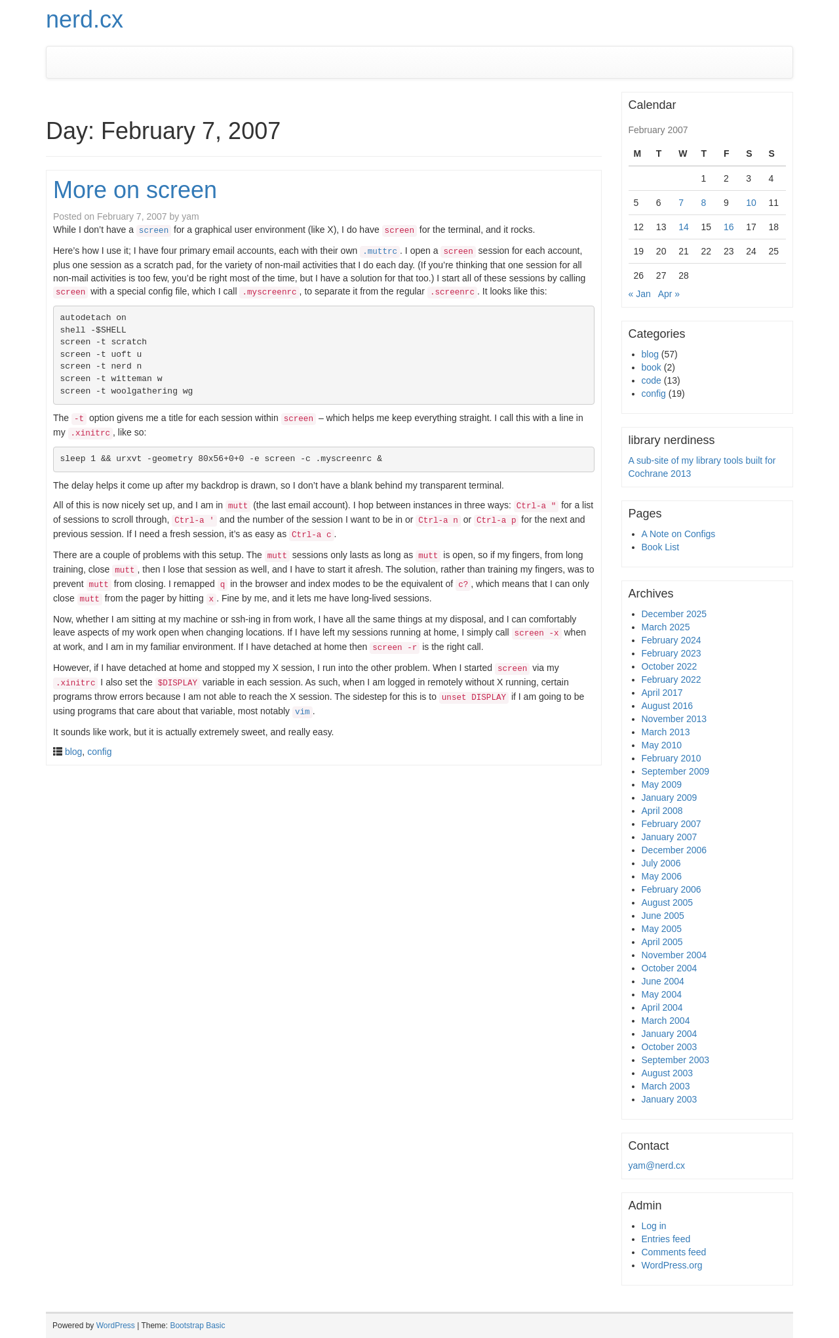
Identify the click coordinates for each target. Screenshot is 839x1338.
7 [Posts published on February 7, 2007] (681, 202)
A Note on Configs (679, 534)
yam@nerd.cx (657, 1165)
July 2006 (661, 863)
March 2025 (666, 627)
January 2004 (669, 1033)
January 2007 (669, 837)
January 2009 (669, 797)
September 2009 (676, 771)
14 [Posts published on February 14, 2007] (683, 227)
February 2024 (671, 640)
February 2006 (671, 889)
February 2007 (671, 824)
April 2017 (662, 692)
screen (153, 230)
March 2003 (666, 1086)
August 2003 (667, 1073)
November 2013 (674, 719)
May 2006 (662, 876)
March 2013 (666, 732)
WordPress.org (672, 1265)
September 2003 (676, 1060)
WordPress (115, 1325)
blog (73, 751)
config (99, 751)
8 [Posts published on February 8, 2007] (704, 202)
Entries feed (666, 1239)
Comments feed (674, 1252)
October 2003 (669, 1047)
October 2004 (669, 968)
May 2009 (662, 784)
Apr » (669, 294)
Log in (654, 1226)
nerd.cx (84, 19)
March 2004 (666, 1020)
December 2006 (674, 850)
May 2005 (662, 928)
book (651, 367)
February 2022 (671, 679)
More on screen (135, 189)
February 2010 (671, 758)
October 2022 (669, 666)
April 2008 (662, 810)
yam (190, 216)
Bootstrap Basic (197, 1325)
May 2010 (662, 745)
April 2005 (662, 942)
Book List (661, 547)
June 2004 (663, 981)
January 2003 (669, 1099)
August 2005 (667, 902)
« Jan (640, 294)
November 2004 (674, 955)
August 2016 (667, 705)
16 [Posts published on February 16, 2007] (729, 227)
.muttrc (379, 251)
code (651, 380)
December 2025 (674, 614)
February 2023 (671, 653)
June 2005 (663, 915)
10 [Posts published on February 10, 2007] (751, 202)
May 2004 (662, 994)
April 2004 (662, 1007)
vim (302, 712)
